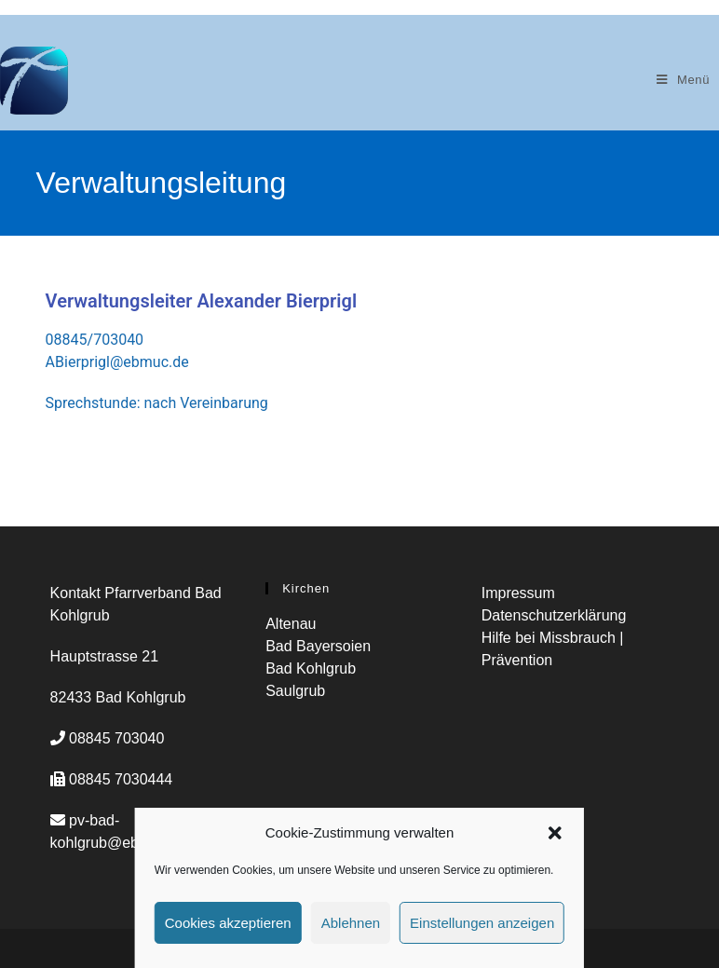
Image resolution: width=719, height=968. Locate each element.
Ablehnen (350, 923)
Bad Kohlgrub (310, 668)
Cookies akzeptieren (228, 923)
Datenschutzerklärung (554, 615)
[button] (555, 833)
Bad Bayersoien (318, 646)
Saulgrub (295, 691)
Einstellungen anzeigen (482, 923)
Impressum (518, 593)
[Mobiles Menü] (683, 80)
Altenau (290, 624)
